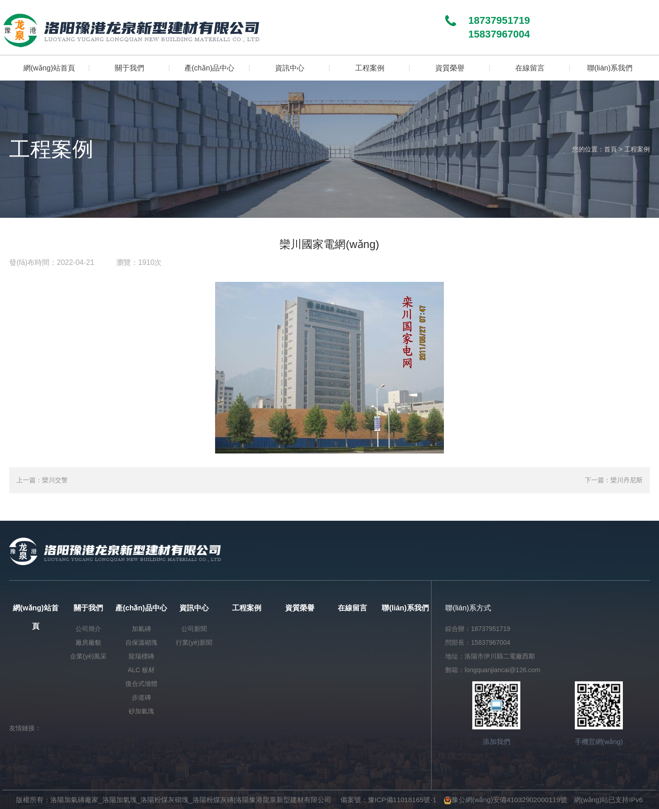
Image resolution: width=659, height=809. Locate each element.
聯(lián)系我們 (405, 608)
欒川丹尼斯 (626, 480)
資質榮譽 (299, 608)
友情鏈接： (25, 728)
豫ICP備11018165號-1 (402, 800)
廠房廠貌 (88, 642)
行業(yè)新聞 (194, 642)
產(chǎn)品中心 (141, 608)
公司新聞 (194, 628)
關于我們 (88, 608)
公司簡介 (88, 628)
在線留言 (352, 608)
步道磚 (141, 697)
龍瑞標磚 (141, 656)
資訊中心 (194, 608)
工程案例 (637, 149)
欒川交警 (55, 480)
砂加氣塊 (141, 711)
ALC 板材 (141, 670)
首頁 (610, 149)
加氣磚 (141, 628)
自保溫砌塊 (141, 642)
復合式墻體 (141, 683)
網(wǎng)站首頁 (36, 617)
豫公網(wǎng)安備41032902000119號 (505, 800)
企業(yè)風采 (88, 656)
